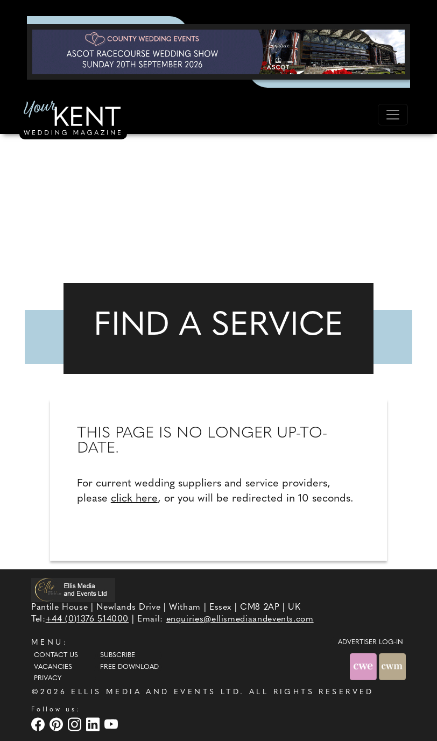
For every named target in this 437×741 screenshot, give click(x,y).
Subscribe (117, 655)
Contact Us (56, 655)
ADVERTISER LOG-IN (370, 642)
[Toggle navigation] (393, 114)
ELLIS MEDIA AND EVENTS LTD (155, 692)
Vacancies (53, 667)
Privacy (47, 678)
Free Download (129, 667)
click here (134, 498)
